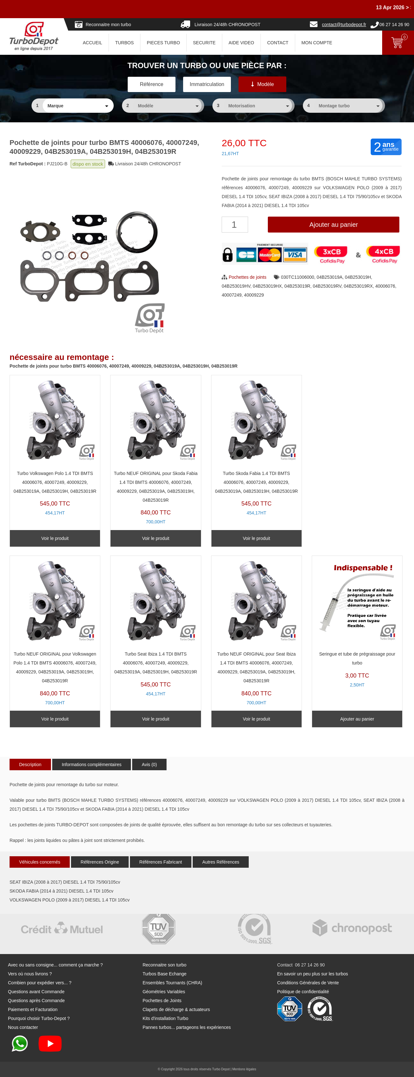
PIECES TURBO (163, 42)
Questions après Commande (36, 1000)
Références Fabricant (160, 862)
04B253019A (329, 277)
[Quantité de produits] (235, 225)
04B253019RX (358, 286)
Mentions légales (244, 1069)
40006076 (385, 286)
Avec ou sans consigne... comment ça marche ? (55, 964)
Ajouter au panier (334, 224)
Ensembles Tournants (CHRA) (172, 982)
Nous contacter (23, 1027)
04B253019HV (236, 286)
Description (30, 764)
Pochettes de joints (247, 277)
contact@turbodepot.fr (344, 24)
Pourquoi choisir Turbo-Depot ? (39, 1018)
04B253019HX (267, 286)
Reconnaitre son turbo (165, 964)
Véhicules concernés (39, 862)
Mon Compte (317, 42)
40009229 (254, 295)
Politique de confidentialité (303, 991)
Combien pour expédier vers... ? (39, 982)
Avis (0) (149, 764)
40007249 (231, 295)
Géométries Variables (164, 991)
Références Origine (100, 862)
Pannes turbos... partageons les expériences (187, 1027)
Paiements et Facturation (33, 1009)
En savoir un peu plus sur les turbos (312, 973)
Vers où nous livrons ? (30, 973)
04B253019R (297, 286)
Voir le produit (55, 538)
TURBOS (124, 42)
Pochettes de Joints (162, 1000)
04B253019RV (327, 286)
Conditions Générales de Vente (308, 982)
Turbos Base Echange (165, 973)
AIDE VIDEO (241, 42)
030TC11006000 (297, 277)
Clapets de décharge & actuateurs (176, 1009)
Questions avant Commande (36, 991)
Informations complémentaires (92, 764)
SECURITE (204, 42)
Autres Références (220, 862)
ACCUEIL (92, 42)
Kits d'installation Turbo (166, 1018)
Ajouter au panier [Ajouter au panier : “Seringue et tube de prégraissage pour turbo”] (357, 719)
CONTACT (278, 42)
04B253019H (358, 277)
